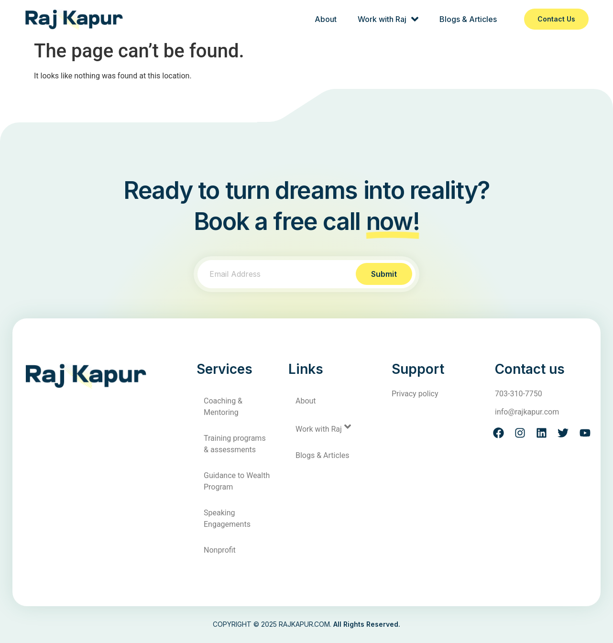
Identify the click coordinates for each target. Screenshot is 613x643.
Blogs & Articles (468, 19)
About (326, 19)
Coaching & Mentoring (223, 406)
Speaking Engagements (227, 518)
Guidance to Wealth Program (237, 481)
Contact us (556, 19)
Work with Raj (388, 19)
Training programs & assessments (235, 444)
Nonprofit (220, 550)
